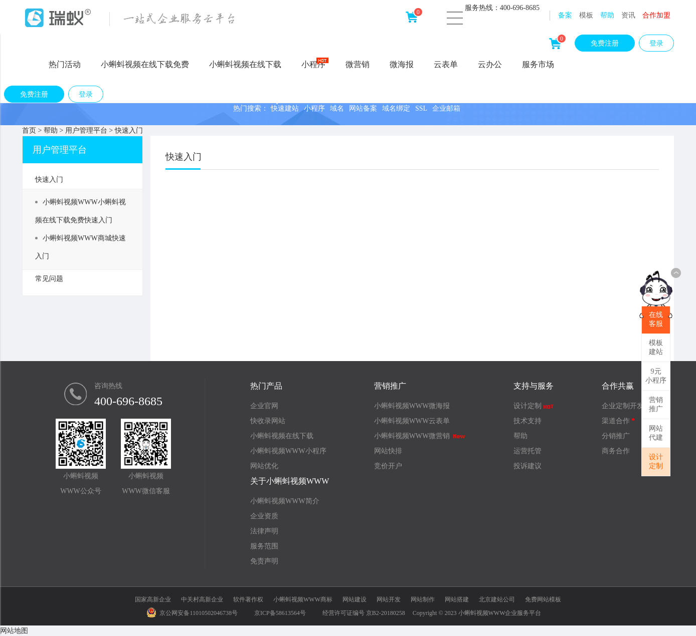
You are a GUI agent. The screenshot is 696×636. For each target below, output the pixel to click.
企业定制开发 (623, 406)
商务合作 (616, 451)
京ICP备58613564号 (280, 612)
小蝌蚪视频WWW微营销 (420, 436)
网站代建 (656, 433)
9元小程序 (655, 376)
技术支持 (527, 421)
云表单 (446, 64)
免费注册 (605, 43)
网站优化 (264, 466)
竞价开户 (388, 466)
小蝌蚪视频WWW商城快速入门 (80, 247)
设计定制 (656, 461)
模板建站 (656, 347)
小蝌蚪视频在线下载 (245, 64)
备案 (565, 15)
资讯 (628, 15)
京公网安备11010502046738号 (192, 612)
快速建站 (285, 108)
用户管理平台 (86, 130)
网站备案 (363, 108)
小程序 (314, 64)
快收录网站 (267, 421)
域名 (337, 108)
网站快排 (388, 451)
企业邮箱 (446, 108)
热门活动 (65, 64)
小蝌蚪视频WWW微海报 (412, 406)
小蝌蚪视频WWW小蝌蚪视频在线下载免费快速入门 (80, 211)
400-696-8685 (128, 401)
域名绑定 (396, 108)
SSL (421, 108)
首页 (29, 130)
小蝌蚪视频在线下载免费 (145, 64)
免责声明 (264, 561)
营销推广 (656, 404)
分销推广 (616, 436)
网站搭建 (457, 599)
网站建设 (354, 599)
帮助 (607, 15)
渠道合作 (618, 421)
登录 (656, 43)
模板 (586, 15)
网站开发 (389, 599)
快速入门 (129, 130)
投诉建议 (527, 466)
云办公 (490, 64)
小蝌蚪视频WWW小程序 (288, 451)
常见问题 (49, 278)
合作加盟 (656, 15)
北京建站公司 (497, 599)
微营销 (357, 64)
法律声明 (264, 531)
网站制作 (423, 599)
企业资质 (264, 516)
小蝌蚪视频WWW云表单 (412, 421)
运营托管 (527, 451)
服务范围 (264, 546)
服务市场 (538, 64)
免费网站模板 (543, 599)
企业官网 (264, 406)
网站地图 (14, 630)
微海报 (402, 64)
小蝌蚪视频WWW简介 (284, 501)
